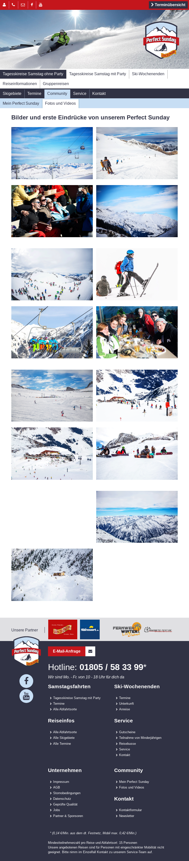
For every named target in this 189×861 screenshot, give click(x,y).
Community (57, 93)
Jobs (56, 810)
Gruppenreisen (56, 83)
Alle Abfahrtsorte (65, 709)
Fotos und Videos (60, 103)
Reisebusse (127, 743)
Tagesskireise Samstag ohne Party (33, 74)
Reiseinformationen (20, 83)
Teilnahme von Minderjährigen (140, 738)
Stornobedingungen (66, 793)
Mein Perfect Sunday (21, 103)
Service (79, 93)
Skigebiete (12, 93)
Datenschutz (62, 799)
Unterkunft (126, 703)
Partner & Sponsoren (68, 816)
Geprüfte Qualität (65, 804)
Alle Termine (62, 743)
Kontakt (99, 93)
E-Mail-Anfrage (74, 651)
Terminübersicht (167, 5)
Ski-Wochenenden (148, 74)
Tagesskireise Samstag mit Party (97, 74)
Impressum (61, 782)
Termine (34, 93)
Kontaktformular (130, 810)
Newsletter (126, 816)
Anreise (124, 709)
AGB (56, 787)
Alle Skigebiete (64, 738)
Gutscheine (127, 732)
